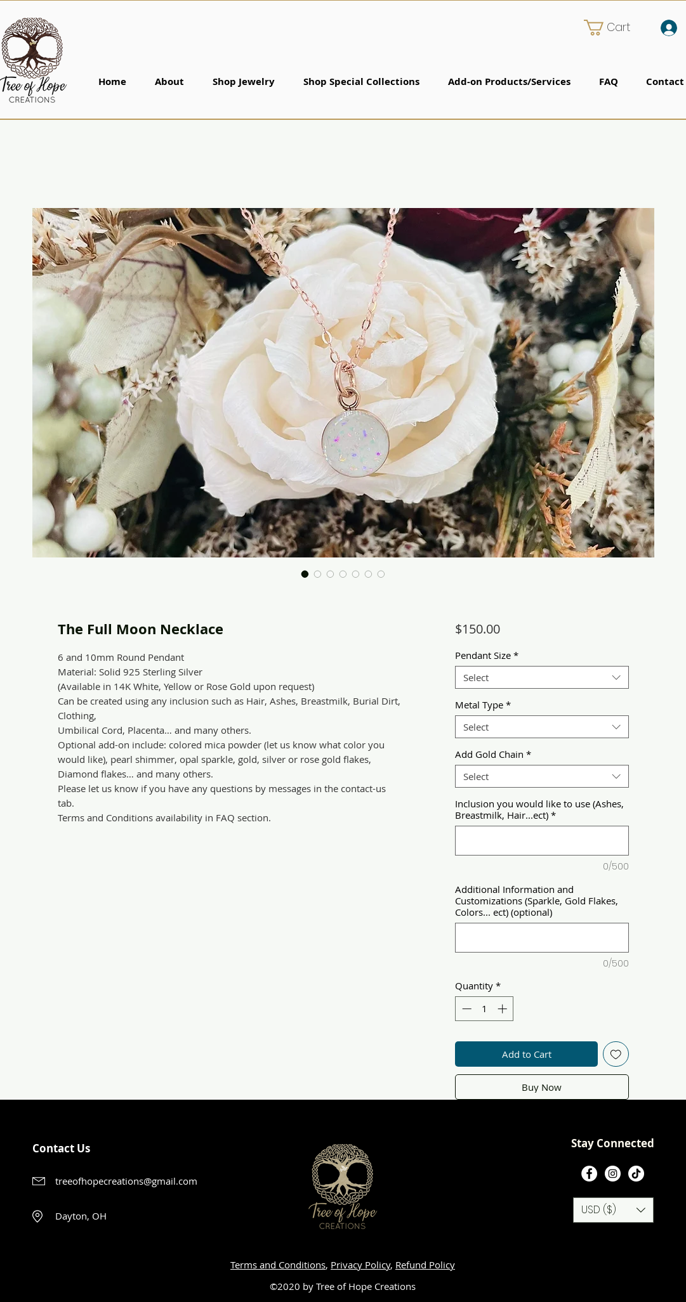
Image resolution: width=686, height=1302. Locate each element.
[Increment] (503, 1008)
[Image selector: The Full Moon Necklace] (305, 574)
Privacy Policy (360, 1264)
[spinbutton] (484, 1008)
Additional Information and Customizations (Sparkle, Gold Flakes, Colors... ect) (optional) (536, 900)
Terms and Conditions (278, 1264)
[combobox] (541, 677)
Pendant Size (486, 655)
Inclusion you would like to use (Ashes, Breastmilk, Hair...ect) (539, 809)
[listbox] (613, 1210)
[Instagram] (613, 1174)
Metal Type (483, 704)
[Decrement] (465, 1008)
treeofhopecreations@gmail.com (126, 1181)
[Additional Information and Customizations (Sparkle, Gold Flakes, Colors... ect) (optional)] (542, 937)
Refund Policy (425, 1264)
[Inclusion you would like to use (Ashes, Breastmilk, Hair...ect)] (542, 840)
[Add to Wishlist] (616, 1054)
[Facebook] (589, 1174)
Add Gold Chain (493, 754)
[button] (615, 28)
